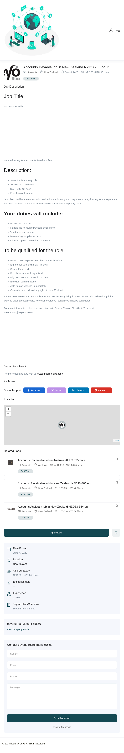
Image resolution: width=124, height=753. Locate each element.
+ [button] (8, 409)
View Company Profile (18, 629)
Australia (42, 465)
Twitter (56, 390)
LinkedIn (78, 390)
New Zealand (51, 72)
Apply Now (56, 532)
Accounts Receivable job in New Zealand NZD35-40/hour (54, 483)
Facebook (34, 390)
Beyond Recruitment (15, 366)
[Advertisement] (62, 134)
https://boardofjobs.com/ (50, 373)
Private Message (62, 727)
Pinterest (101, 390)
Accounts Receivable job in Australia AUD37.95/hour (51, 460)
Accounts (32, 72)
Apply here (10, 381)
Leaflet (116, 441)
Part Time (31, 78)
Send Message (62, 718)
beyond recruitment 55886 (24, 623)
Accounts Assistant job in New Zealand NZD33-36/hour (53, 506)
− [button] (8, 414)
